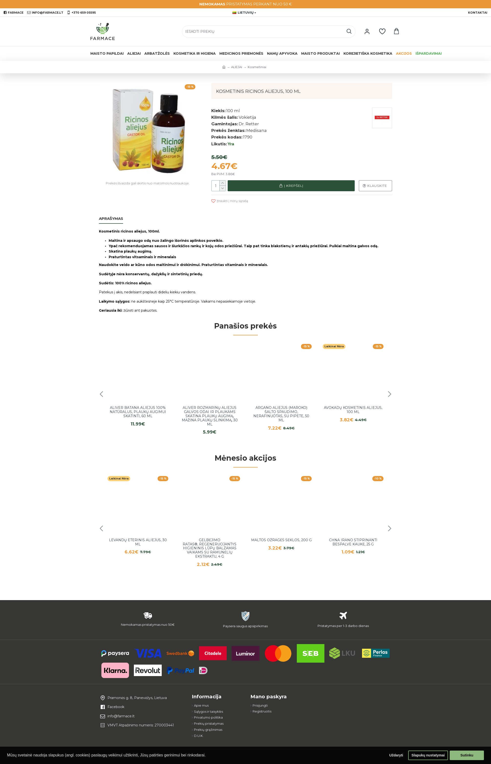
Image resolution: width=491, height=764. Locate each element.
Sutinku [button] (466, 755)
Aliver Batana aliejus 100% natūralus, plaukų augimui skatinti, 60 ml (138, 412)
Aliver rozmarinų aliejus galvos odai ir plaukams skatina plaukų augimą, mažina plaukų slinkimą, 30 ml (210, 416)
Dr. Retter (249, 123)
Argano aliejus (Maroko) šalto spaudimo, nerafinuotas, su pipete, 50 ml (281, 414)
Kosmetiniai (257, 67)
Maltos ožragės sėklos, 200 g (281, 540)
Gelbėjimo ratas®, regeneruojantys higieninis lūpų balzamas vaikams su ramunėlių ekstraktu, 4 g (209, 548)
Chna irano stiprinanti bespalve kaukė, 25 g (353, 542)
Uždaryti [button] (396, 755)
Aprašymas (111, 218)
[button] (101, 394)
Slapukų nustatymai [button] (428, 755)
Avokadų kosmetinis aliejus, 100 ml (353, 410)
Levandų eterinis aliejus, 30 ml (138, 542)
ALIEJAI (236, 67)
